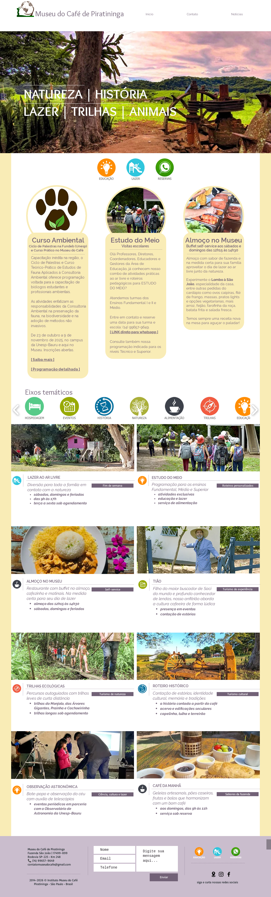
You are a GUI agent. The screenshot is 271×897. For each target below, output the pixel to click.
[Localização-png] (213, 874)
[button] (112, 486)
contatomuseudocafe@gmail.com (49, 864)
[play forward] (254, 410)
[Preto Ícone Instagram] (221, 874)
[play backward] (16, 410)
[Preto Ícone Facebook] (229, 874)
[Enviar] (164, 877)
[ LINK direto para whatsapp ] (134, 332)
